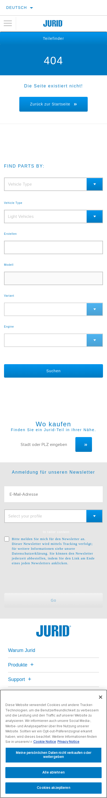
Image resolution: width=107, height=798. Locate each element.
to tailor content (56, 532)
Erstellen (10, 234)
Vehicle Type (13, 203)
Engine (9, 326)
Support (20, 679)
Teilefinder (53, 38)
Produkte (21, 665)
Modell (8, 265)
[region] (53, 744)
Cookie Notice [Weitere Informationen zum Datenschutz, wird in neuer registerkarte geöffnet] (44, 742)
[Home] (53, 23)
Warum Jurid (21, 650)
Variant (9, 296)
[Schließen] (100, 697)
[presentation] (49, 579)
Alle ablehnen (53, 772)
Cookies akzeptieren (53, 788)
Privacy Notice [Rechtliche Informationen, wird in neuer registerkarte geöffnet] (68, 742)
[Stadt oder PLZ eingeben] (45, 444)
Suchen (53, 371)
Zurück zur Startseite (50, 104)
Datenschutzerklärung (29, 553)
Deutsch (16, 7)
